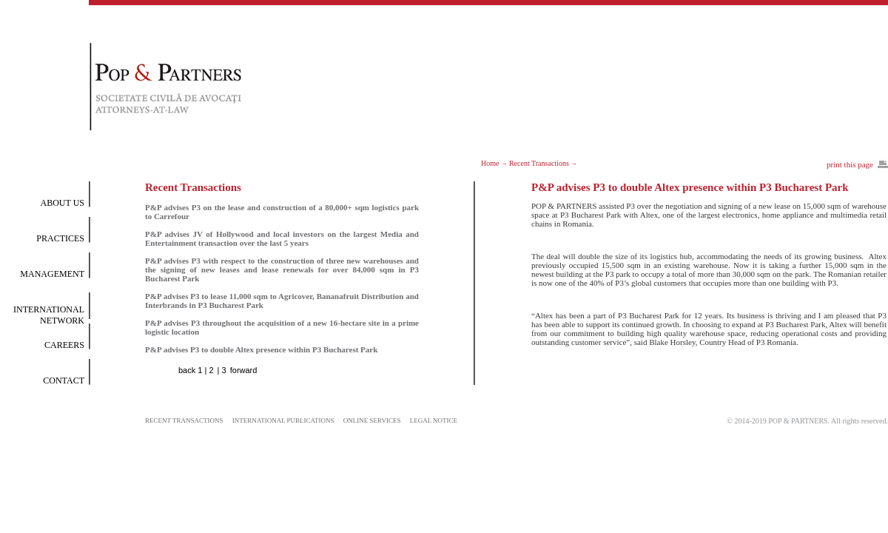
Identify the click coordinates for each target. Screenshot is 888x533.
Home (490, 163)
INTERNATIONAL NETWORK (48, 315)
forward (244, 370)
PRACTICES (60, 238)
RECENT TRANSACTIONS (184, 420)
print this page (850, 164)
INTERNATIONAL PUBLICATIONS (283, 420)
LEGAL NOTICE (433, 420)
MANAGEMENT (52, 274)
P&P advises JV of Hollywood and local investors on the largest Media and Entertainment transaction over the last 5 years (282, 238)
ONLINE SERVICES (372, 420)
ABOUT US (62, 203)
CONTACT (63, 380)
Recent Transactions (539, 163)
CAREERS (64, 345)
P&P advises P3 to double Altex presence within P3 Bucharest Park (261, 349)
